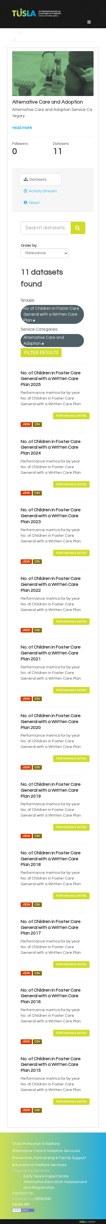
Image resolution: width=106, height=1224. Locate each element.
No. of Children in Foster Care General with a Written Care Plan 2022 (51, 584)
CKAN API (20, 1204)
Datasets (35, 179)
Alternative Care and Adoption (53, 40)
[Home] (14, 33)
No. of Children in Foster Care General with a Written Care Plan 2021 (51, 653)
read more (22, 128)
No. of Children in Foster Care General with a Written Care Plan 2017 (51, 927)
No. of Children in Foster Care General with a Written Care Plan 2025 (51, 379)
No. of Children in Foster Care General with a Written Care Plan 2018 (51, 859)
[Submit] (78, 228)
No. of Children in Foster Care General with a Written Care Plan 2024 (51, 447)
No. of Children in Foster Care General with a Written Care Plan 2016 (51, 996)
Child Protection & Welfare (36, 1144)
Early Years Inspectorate (46, 1176)
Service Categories (46, 33)
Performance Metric (71, 415)
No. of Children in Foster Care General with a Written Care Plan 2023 (51, 516)
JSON (26, 424)
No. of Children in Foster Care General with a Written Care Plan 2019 (51, 790)
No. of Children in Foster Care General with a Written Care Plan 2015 (51, 1065)
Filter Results (41, 352)
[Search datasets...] (46, 227)
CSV (37, 424)
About (32, 202)
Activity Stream (40, 191)
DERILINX (42, 1199)
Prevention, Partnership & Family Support (49, 1158)
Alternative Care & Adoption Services (46, 1151)
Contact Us (22, 1193)
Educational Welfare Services (39, 1165)
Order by (28, 246)
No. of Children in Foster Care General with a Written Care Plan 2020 (51, 722)
